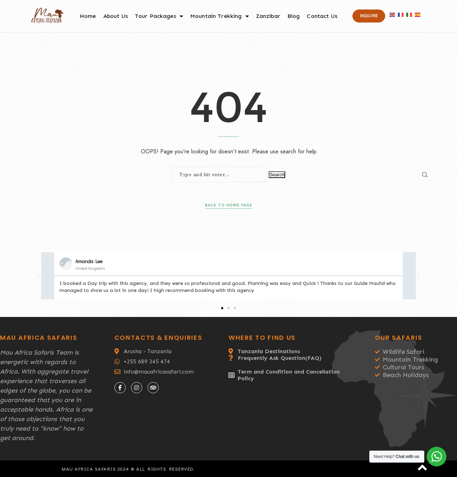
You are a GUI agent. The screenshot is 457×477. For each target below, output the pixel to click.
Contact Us (322, 16)
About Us (115, 16)
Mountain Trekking (219, 16)
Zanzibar (268, 16)
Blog (293, 16)
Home (88, 16)
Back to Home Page (228, 205)
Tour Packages (159, 16)
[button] (222, 308)
